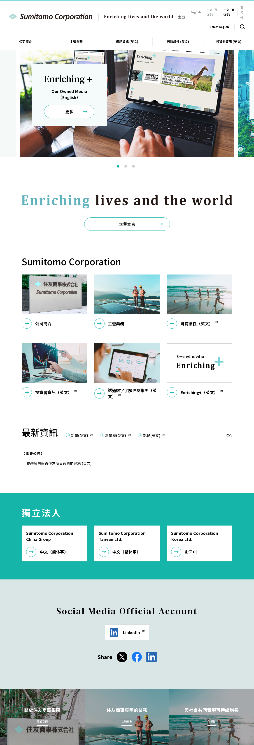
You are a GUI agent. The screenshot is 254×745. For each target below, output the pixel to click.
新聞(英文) (79, 395)
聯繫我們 (30, 717)
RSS (229, 394)
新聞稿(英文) (115, 395)
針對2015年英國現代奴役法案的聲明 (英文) (53, 722)
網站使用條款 (73, 717)
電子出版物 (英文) (163, 717)
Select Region (219, 27)
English (196, 12)
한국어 (241, 12)
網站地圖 (50, 717)
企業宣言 (127, 184)
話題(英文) (151, 395)
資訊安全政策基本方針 (128, 717)
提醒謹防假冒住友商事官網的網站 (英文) (61, 423)
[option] (127, 75)
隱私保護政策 (98, 717)
